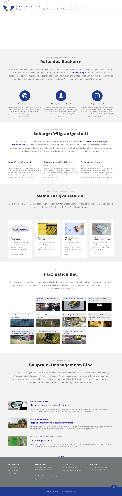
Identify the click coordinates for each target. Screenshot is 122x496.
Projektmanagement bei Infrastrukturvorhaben (51, 449)
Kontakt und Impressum (69, 467)
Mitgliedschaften (13, 470)
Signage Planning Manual (43, 479)
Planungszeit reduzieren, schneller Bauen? (49, 432)
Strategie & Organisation (39, 428)
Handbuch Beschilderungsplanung (46, 476)
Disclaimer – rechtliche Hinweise (72, 470)
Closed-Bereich (12, 473)
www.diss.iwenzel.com (42, 473)
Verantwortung (77, 72)
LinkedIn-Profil (12, 467)
